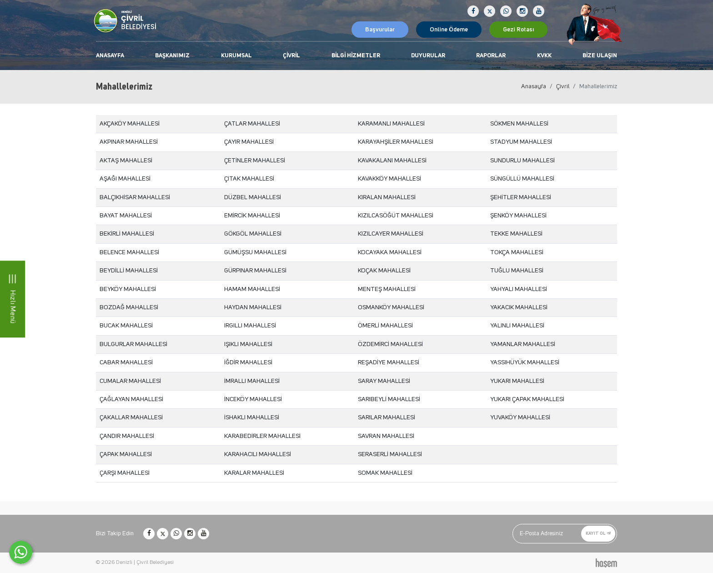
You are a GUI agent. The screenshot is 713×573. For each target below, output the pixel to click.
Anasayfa (110, 56)
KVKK (544, 56)
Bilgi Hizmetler (355, 56)
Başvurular (380, 29)
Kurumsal (236, 56)
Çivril (291, 56)
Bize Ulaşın (599, 56)
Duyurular (428, 56)
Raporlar (491, 56)
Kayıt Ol (598, 533)
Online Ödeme (449, 29)
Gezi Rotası (518, 29)
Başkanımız (172, 56)
